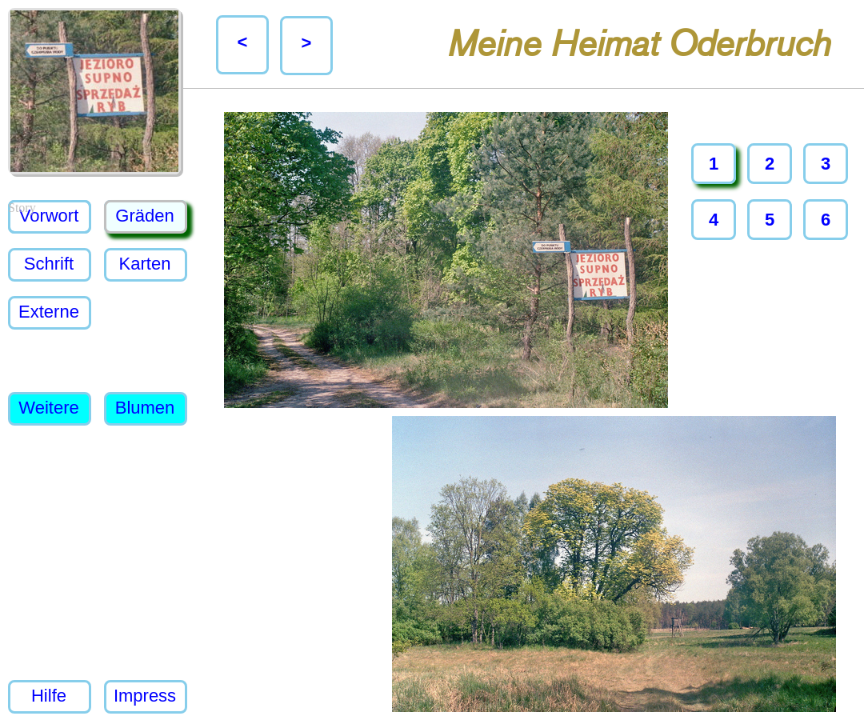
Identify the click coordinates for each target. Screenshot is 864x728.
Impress (145, 696)
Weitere (48, 408)
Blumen (145, 408)
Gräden (144, 216)
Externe (48, 312)
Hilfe (48, 696)
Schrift (49, 264)
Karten (145, 264)
